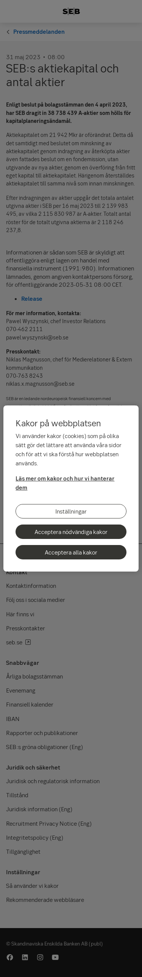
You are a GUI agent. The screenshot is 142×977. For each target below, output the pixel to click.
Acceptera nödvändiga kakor (71, 532)
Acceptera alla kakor (71, 552)
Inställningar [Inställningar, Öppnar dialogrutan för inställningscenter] (71, 511)
